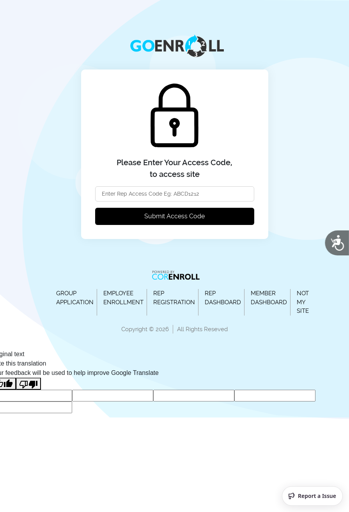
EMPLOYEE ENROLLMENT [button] (123, 298)
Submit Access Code (174, 216)
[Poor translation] (28, 384)
